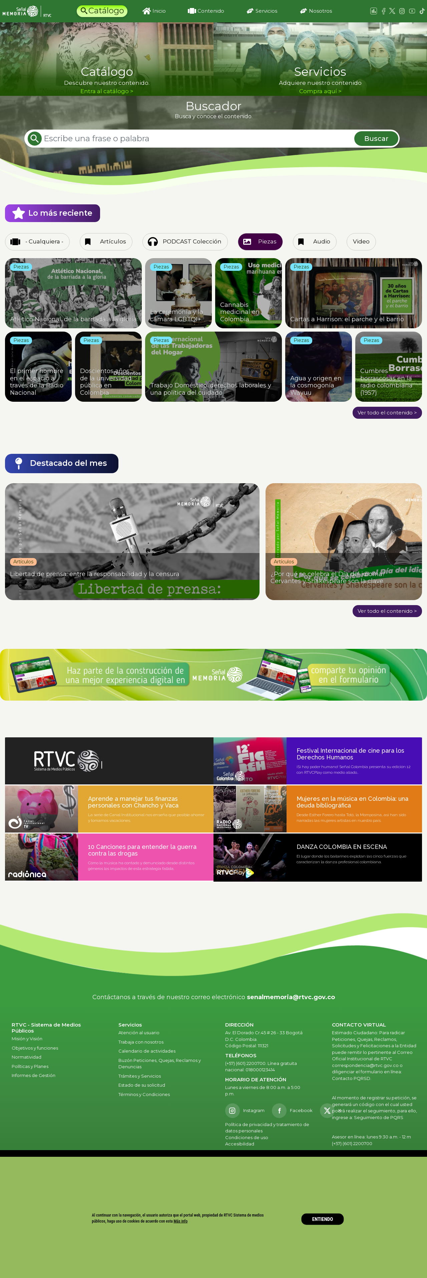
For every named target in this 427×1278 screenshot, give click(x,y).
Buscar (376, 139)
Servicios (266, 11)
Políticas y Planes (30, 1066)
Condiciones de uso (246, 1137)
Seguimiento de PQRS (378, 1117)
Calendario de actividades (146, 1051)
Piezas (267, 241)
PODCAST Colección (192, 241)
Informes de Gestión (33, 1075)
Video (361, 241)
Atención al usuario (139, 1032)
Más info (181, 1221)
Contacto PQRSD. (351, 1078)
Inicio (159, 11)
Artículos (113, 241)
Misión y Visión (27, 1038)
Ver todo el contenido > (387, 412)
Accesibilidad (240, 1143)
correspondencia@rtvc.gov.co (365, 1065)
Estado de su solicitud (141, 1085)
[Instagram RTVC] (245, 1110)
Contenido (210, 11)
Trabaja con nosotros (140, 1042)
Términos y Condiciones (144, 1094)
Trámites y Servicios (139, 1076)
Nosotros (320, 11)
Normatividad (26, 1057)
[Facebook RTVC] (292, 1110)
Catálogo (106, 10)
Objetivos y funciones (35, 1048)
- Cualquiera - (44, 241)
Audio (321, 241)
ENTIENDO (322, 1219)
